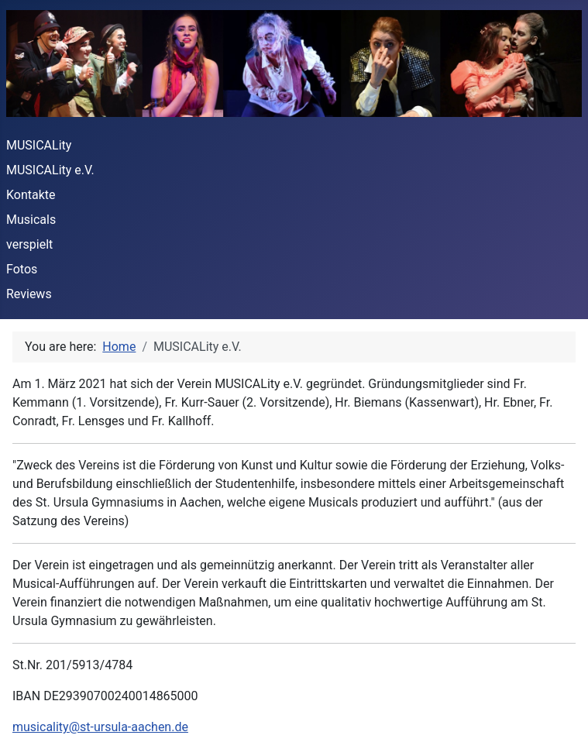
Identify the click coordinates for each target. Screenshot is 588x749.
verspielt (29, 244)
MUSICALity (38, 145)
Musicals (31, 219)
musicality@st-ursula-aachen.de (100, 727)
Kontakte (31, 194)
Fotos (21, 269)
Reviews (29, 294)
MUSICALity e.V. (50, 170)
